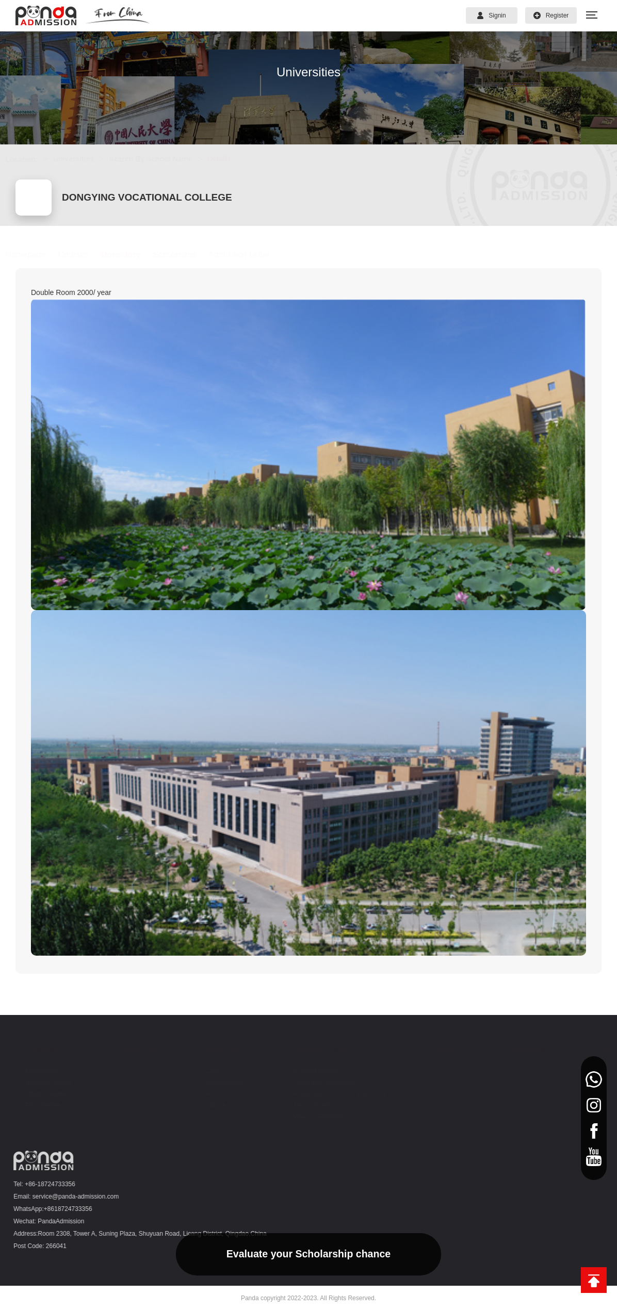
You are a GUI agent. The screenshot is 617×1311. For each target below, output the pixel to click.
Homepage (35, 254)
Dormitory (131, 254)
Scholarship (184, 254)
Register (551, 15)
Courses (83, 254)
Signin (491, 15)
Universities (83, 159)
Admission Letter (249, 254)
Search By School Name (160, 159)
